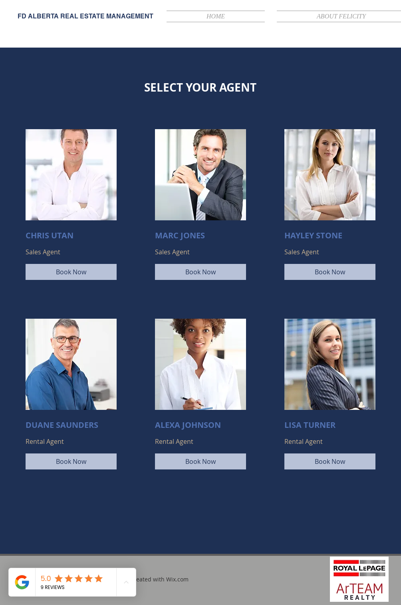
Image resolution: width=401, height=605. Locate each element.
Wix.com (177, 579)
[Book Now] (71, 272)
